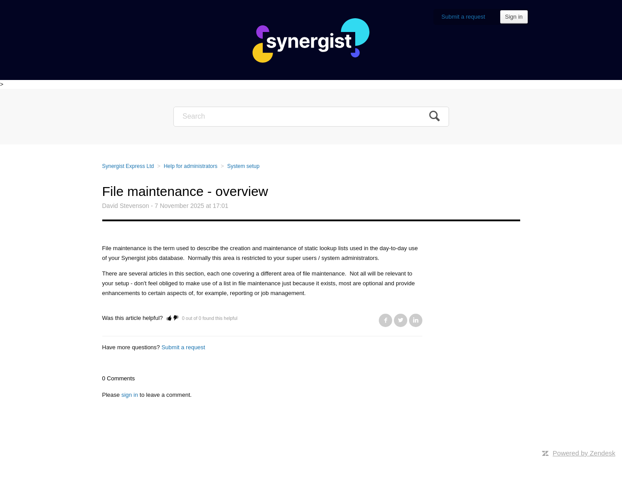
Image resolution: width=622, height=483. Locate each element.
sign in (129, 394)
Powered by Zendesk (584, 453)
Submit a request (463, 16)
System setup (243, 166)
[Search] (311, 117)
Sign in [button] (514, 16)
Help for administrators (190, 166)
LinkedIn (415, 320)
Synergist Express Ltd (128, 166)
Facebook (385, 320)
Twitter (400, 320)
